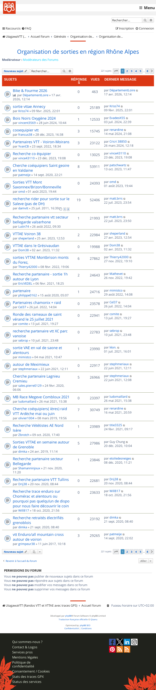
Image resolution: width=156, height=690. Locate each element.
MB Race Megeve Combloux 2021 (41, 396)
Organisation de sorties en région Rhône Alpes (78, 51)
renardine (116, 130)
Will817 (23, 510)
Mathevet (116, 274)
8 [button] (147, 71)
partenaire (21, 290)
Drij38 (22, 484)
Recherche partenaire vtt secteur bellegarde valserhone (40, 219)
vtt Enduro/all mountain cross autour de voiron (38, 537)
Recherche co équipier (32, 153)
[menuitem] (26, 28)
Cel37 (22, 307)
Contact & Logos (24, 647)
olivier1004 (26, 418)
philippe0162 (27, 295)
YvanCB (23, 146)
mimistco (115, 290)
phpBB (68, 616)
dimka (22, 451)
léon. (112, 347)
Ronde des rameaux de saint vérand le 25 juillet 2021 (37, 317)
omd (21, 191)
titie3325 (115, 425)
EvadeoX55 (117, 118)
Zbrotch (23, 435)
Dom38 (23, 250)
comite (23, 324)
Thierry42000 (27, 267)
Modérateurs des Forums (40, 60)
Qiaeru (94, 619)
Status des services (26, 682)
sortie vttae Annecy (29, 106)
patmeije (24, 175)
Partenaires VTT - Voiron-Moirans (41, 141)
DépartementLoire (35, 95)
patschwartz (117, 165)
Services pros (22, 652)
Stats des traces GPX (28, 677)
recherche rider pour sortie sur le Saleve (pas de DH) (41, 201)
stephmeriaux (28, 369)
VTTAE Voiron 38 (27, 233)
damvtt (23, 208)
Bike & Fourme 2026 (30, 90)
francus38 (25, 134)
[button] (116, 71)
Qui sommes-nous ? (27, 642)
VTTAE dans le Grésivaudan (36, 245)
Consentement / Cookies (31, 671)
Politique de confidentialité (23, 664)
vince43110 (26, 158)
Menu (149, 8)
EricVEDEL (25, 283)
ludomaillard (27, 401)
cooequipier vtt (26, 130)
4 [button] (136, 71)
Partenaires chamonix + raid (37, 302)
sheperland (26, 238)
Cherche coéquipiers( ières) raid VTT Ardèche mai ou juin (40, 411)
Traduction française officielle (73, 619)
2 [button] (127, 71)
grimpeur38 (26, 544)
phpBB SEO (85, 625)
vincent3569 (27, 123)
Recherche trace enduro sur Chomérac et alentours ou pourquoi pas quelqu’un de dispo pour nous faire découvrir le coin (41, 498)
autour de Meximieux (31, 364)
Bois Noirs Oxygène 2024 (34, 118)
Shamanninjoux (29, 468)
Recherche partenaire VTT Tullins (41, 479)
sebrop (23, 340)
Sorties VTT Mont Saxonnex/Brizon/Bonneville (37, 184)
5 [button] (140, 71)
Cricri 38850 (118, 141)
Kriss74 (23, 111)
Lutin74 (23, 226)
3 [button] (131, 71)
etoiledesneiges (120, 458)
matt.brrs (115, 198)
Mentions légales (25, 657)
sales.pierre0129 (30, 385)
